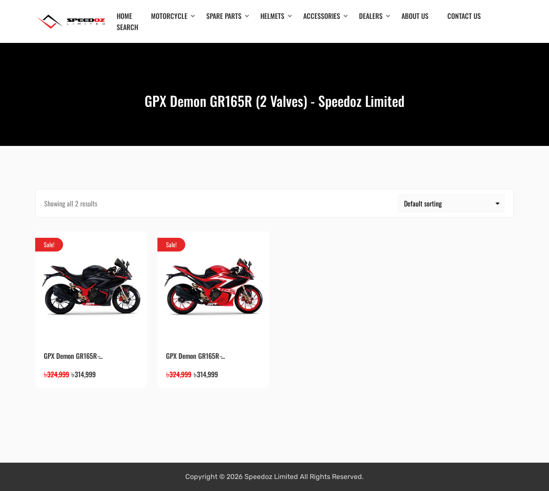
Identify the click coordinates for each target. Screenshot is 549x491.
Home (124, 16)
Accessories (321, 16)
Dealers (371, 16)
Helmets (272, 16)
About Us (414, 16)
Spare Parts (223, 16)
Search (127, 27)
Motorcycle (169, 16)
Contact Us (464, 16)
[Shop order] (451, 203)
